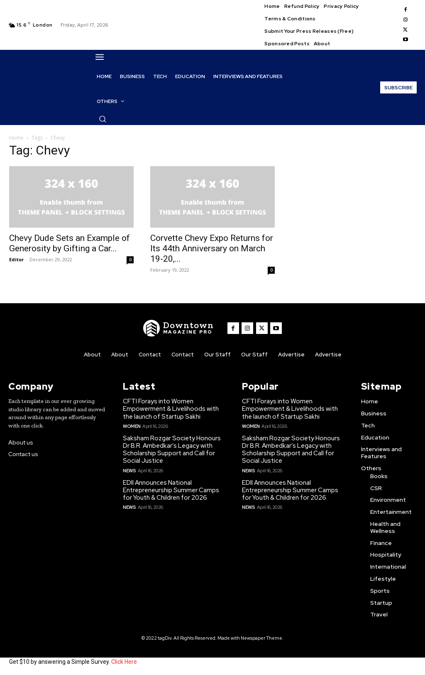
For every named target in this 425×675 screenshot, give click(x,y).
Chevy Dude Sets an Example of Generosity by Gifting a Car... (69, 243)
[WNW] (179, 328)
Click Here (124, 661)
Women (132, 426)
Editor (16, 259)
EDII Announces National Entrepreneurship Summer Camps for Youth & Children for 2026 (171, 489)
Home (16, 137)
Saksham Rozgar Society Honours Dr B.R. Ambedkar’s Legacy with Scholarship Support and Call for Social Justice (171, 449)
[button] (102, 119)
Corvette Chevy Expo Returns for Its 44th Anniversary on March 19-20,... (211, 248)
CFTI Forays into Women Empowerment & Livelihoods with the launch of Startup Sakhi (171, 408)
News (129, 470)
